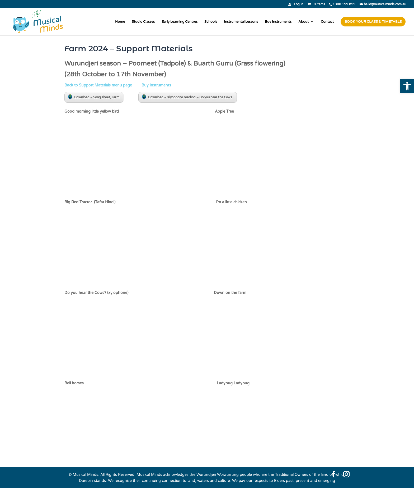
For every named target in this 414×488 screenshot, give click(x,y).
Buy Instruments (278, 22)
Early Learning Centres (179, 22)
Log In (298, 4)
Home (120, 22)
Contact (327, 22)
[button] (407, 86)
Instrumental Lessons (241, 22)
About (303, 22)
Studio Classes (143, 22)
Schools (210, 22)
